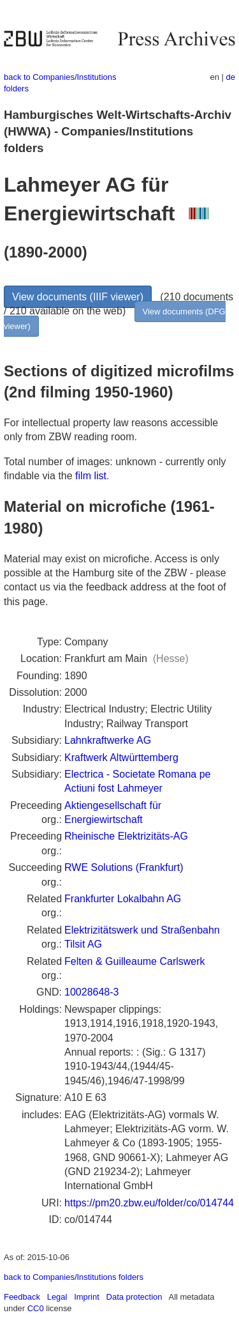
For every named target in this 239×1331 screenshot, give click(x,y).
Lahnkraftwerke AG (107, 740)
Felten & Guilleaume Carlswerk (134, 961)
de (230, 77)
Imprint (86, 1297)
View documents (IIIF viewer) (77, 296)
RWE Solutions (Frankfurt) (123, 867)
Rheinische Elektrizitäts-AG (126, 836)
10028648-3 (91, 992)
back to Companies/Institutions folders (73, 1277)
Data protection (134, 1297)
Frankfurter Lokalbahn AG (122, 898)
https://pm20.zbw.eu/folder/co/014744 (149, 1202)
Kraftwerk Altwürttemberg (121, 757)
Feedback (22, 1297)
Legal (57, 1297)
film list (90, 475)
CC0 (35, 1308)
